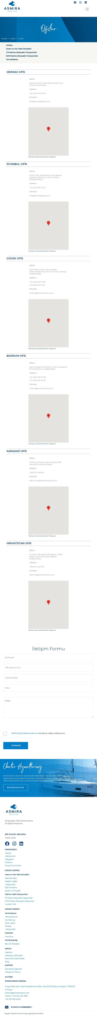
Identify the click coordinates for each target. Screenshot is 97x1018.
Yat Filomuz (10, 920)
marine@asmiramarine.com (17, 993)
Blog (7, 962)
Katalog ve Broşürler (14, 955)
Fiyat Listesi (10, 923)
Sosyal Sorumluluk (13, 865)
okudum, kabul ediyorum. (38, 733)
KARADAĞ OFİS (17, 451)
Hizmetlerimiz (11, 917)
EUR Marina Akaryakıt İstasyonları (22, 56)
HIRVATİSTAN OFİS (19, 543)
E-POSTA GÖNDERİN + (18, 1007)
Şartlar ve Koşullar (12, 891)
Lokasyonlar (10, 884)
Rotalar (8, 926)
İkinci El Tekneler (12, 944)
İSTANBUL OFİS (17, 164)
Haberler (9, 952)
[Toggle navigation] (87, 9)
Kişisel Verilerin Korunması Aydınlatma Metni (24, 1013)
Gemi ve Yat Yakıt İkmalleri (18, 49)
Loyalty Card (10, 904)
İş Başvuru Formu (12, 972)
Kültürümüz (10, 856)
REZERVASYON (15, 787)
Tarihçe (8, 853)
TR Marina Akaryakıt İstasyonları (21, 52)
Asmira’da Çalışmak (13, 969)
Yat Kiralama (12, 59)
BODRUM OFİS (16, 355)
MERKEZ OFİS (16, 72)
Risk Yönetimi (11, 887)
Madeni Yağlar (11, 881)
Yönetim (8, 862)
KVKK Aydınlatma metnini (25, 733)
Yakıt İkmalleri (11, 878)
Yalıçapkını (9, 859)
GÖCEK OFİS (15, 258)
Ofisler (21, 38)
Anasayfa (4, 38)
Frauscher (9, 936)
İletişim (13, 38)
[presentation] (22, 724)
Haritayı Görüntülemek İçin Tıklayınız (42, 157)
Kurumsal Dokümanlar (15, 958)
